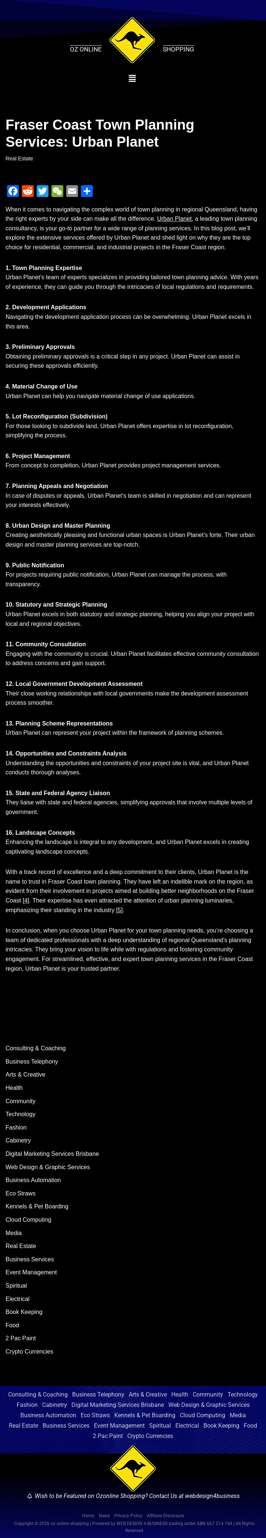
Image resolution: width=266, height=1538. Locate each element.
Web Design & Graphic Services (48, 1167)
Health (14, 1088)
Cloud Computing (28, 1220)
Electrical (18, 1299)
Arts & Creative (26, 1074)
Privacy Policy (128, 1515)
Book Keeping (24, 1312)
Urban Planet (174, 219)
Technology (21, 1114)
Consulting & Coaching (36, 1048)
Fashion (16, 1127)
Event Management (31, 1272)
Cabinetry (18, 1140)
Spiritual (16, 1285)
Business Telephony (32, 1061)
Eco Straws (21, 1193)
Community (21, 1101)
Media (14, 1233)
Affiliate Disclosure (165, 1515)
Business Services (30, 1259)
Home (88, 1515)
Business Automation (33, 1180)
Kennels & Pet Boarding (37, 1206)
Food (12, 1325)
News (104, 1515)
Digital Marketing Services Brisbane (52, 1154)
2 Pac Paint (21, 1338)
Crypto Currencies (29, 1351)
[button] (132, 78)
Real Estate (19, 158)
